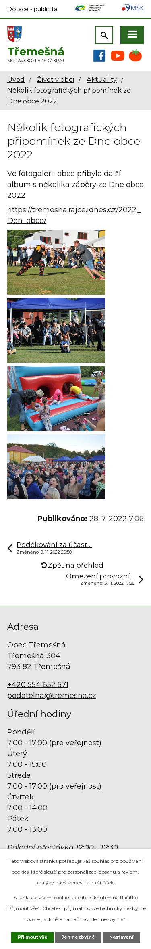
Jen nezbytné (78, 937)
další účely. (103, 883)
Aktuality (102, 79)
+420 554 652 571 (37, 684)
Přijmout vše (33, 937)
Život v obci (55, 79)
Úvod (16, 79)
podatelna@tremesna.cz (51, 695)
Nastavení (121, 937)
